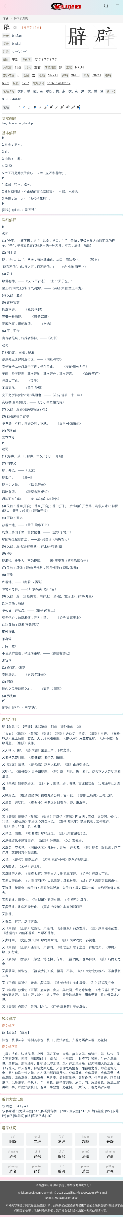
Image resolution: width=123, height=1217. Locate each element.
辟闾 (61, 1168)
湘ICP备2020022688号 (84, 1192)
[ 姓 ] (38, 27)
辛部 (15, 59)
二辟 (37, 1139)
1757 (25, 83)
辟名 (13, 1168)
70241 (96, 75)
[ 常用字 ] (28, 27)
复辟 (61, 1139)
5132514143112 (58, 83)
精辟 (86, 1139)
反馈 (75, 1197)
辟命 (110, 1153)
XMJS (75, 75)
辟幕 (86, 1153)
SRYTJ (53, 75)
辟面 (86, 1168)
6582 (5, 83)
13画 (18, 67)
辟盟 (37, 1168)
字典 (6, 18)
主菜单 (117, 6)
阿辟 (13, 1139)
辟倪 (37, 1153)
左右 (37, 67)
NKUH (79, 67)
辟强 (13, 1153)
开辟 (110, 1139)
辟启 (61, 1153)
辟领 (110, 1168)
